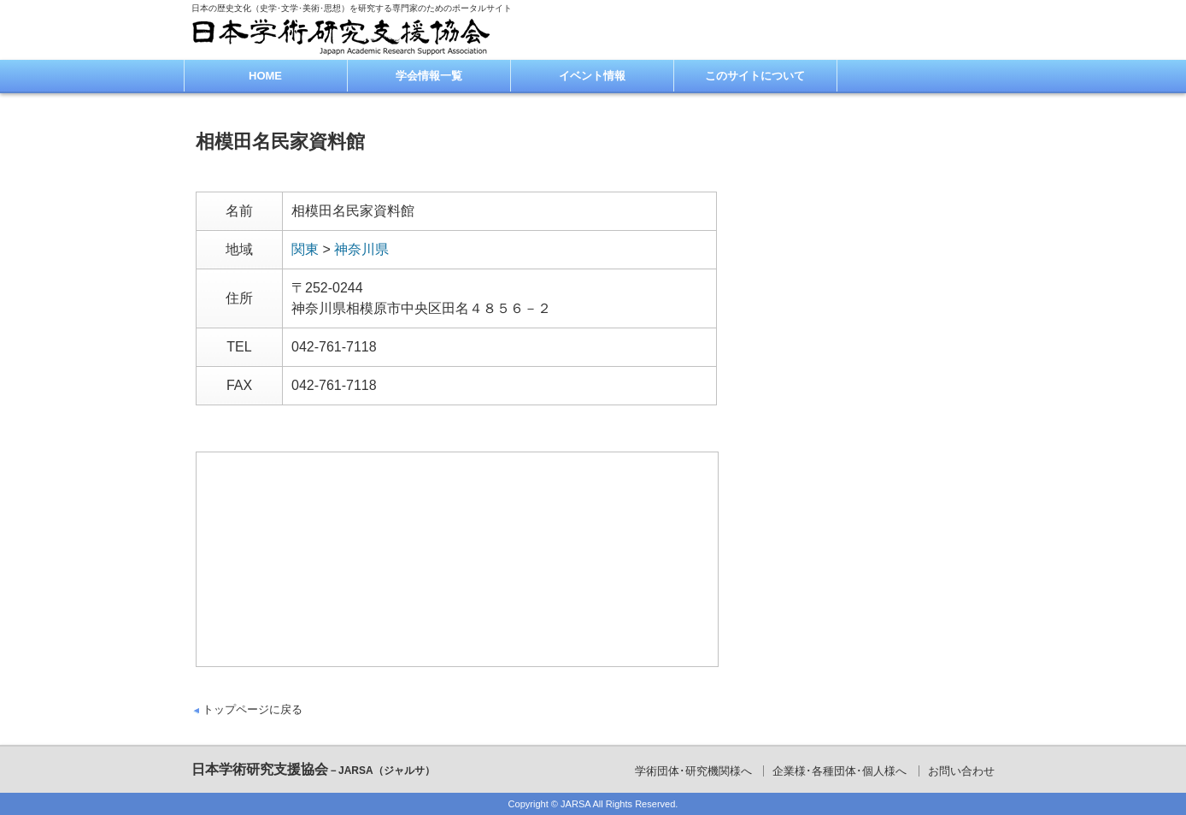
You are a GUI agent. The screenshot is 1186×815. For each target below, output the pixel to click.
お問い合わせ (961, 771)
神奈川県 (361, 249)
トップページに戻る (252, 709)
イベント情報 (592, 75)
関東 (305, 249)
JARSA (575, 804)
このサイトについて (755, 75)
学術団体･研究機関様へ (693, 771)
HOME (265, 75)
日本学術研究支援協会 (313, 769)
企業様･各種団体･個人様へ (839, 771)
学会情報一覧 (429, 75)
